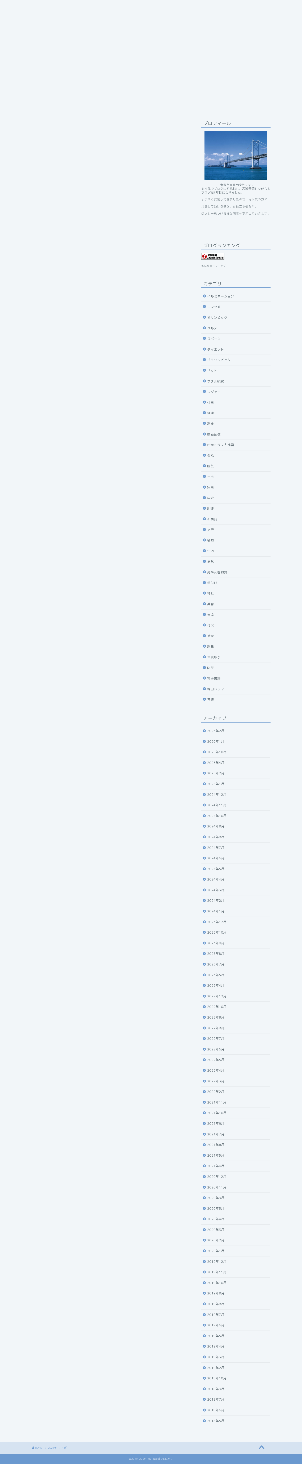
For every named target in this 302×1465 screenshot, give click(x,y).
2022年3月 (215, 1082)
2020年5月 (215, 1210)
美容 (210, 605)
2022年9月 (215, 1018)
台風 (210, 457)
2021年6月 (215, 1146)
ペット (212, 372)
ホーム (184, 6)
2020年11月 (216, 1188)
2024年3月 (215, 891)
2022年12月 (216, 997)
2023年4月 (215, 987)
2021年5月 (215, 1157)
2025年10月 (216, 753)
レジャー (214, 393)
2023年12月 (216, 923)
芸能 (210, 637)
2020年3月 (215, 1231)
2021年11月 (216, 1103)
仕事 (210, 404)
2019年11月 (216, 1273)
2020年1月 (215, 1252)
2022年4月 (215, 1072)
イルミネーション (220, 297)
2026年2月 (215, 732)
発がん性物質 (217, 573)
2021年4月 (215, 1167)
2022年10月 (216, 1008)
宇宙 (210, 478)
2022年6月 (215, 1050)
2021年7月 (215, 1135)
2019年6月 (215, 1326)
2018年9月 (215, 1390)
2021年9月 (215, 1125)
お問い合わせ (159, 6)
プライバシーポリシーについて (59, 6)
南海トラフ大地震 (220, 446)
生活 (210, 552)
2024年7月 (215, 849)
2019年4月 (215, 1347)
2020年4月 (215, 1220)
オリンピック (217, 319)
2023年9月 (215, 944)
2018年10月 (216, 1379)
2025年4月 (215, 764)
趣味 (210, 648)
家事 (210, 489)
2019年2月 (215, 1369)
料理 (210, 510)
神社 (210, 594)
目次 (136, 6)
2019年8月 (215, 1305)
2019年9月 (215, 1294)
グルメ (212, 329)
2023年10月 (216, 933)
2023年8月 (215, 955)
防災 (210, 669)
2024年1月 (215, 912)
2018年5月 (215, 1422)
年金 (210, 499)
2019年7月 (215, 1316)
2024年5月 (215, 870)
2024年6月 (215, 859)
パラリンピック (219, 361)
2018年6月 (215, 1411)
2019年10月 (216, 1284)
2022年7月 (215, 1040)
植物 (210, 541)
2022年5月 (215, 1061)
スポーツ (214, 340)
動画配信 (214, 435)
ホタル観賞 (215, 382)
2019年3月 (215, 1358)
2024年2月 (215, 902)
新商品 (212, 520)
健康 (210, 414)
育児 (210, 616)
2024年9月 (215, 827)
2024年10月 (216, 817)
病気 (210, 563)
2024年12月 (216, 796)
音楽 (210, 701)
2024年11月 (216, 806)
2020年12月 (216, 1178)
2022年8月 (215, 1029)
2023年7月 (215, 965)
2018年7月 (215, 1400)
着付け (212, 584)
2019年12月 (216, 1263)
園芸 (210, 467)
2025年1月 (215, 785)
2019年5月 (215, 1337)
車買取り (214, 658)
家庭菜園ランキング (213, 267)
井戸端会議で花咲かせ (107, 6)
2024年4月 (215, 880)
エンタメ (214, 308)
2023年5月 (215, 976)
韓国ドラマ (215, 690)
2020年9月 (215, 1199)
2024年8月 (215, 838)
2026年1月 (215, 743)
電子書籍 (214, 679)
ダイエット (215, 350)
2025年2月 (215, 774)
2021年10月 (216, 1114)
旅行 (210, 531)
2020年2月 (215, 1241)
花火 (210, 626)
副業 (210, 425)
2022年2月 (215, 1093)
